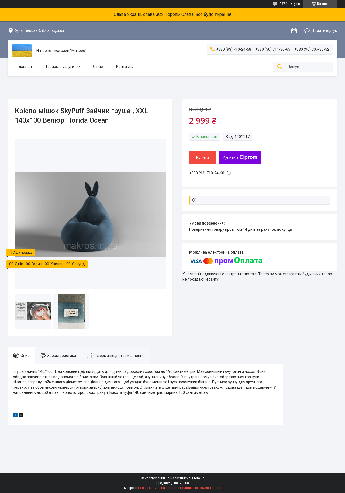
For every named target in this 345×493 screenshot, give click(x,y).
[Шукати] (280, 67)
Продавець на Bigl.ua (172, 483)
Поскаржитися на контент (158, 488)
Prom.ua (198, 478)
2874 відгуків (290, 4)
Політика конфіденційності (200, 488)
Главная (25, 66)
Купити (202, 157)
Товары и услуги (59, 66)
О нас (98, 66)
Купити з (240, 157)
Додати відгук (324, 30)
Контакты (124, 66)
